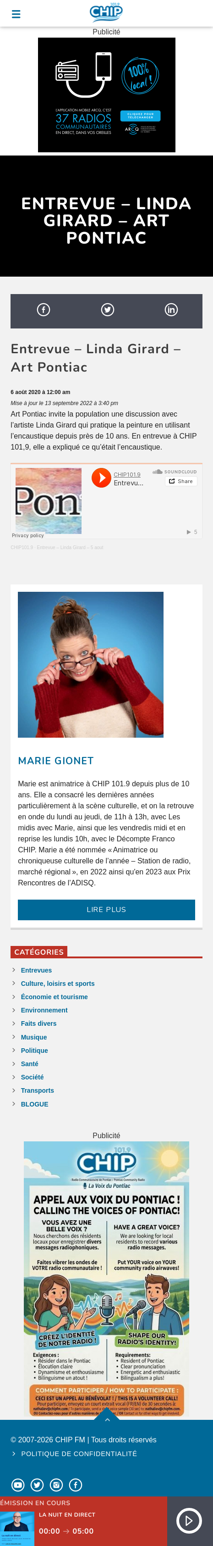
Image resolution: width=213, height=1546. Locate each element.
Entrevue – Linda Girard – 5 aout (70, 547)
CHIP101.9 (22, 547)
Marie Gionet (55, 761)
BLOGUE (35, 1104)
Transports (37, 1090)
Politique (34, 1050)
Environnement (44, 1010)
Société (32, 1077)
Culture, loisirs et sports (58, 983)
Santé (29, 1064)
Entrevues (36, 970)
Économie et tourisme (54, 997)
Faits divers (39, 1023)
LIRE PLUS (106, 910)
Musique (34, 1037)
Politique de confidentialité (79, 1453)
